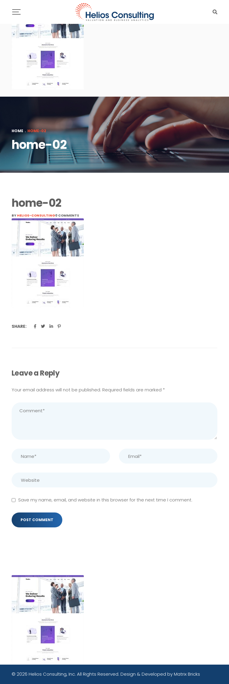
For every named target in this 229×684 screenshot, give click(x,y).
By (33, 215)
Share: (19, 326)
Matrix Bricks (187, 674)
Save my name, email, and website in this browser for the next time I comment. (105, 500)
